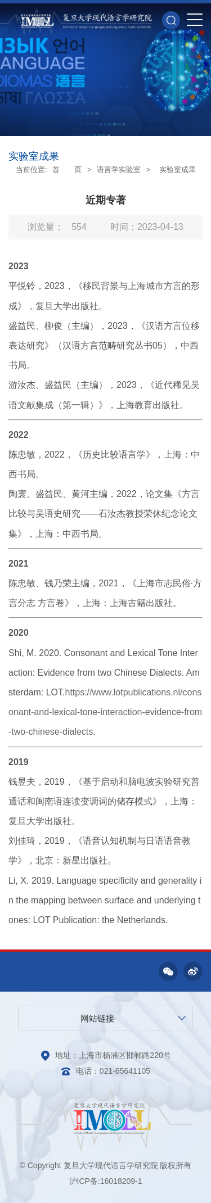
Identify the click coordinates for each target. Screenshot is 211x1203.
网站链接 (97, 1018)
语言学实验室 (119, 169)
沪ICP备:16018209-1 (105, 1181)
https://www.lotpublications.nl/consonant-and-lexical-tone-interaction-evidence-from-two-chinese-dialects (105, 712)
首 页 (67, 169)
